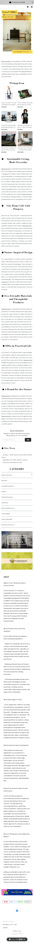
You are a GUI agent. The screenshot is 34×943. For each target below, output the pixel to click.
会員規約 (5, 927)
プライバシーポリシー (9, 921)
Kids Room (4, 502)
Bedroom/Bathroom (7, 508)
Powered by (17, 934)
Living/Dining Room (7, 486)
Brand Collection (6, 475)
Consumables (5, 514)
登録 (28, 440)
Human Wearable (6, 519)
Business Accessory (7, 525)
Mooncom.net (5, 61)
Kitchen (3, 491)
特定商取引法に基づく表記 (10, 924)
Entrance (4, 480)
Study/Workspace (7, 497)
